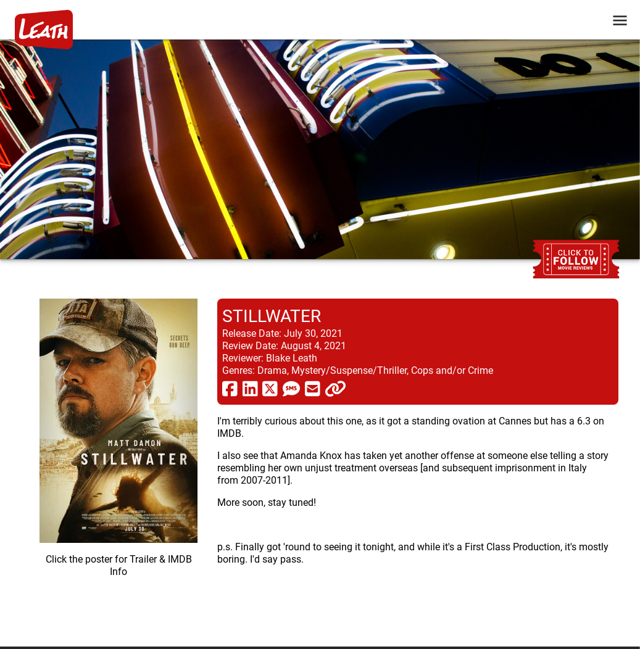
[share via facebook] (230, 388)
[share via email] (312, 388)
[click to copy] (335, 388)
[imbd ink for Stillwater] (118, 463)
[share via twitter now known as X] (270, 388)
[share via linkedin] (250, 388)
